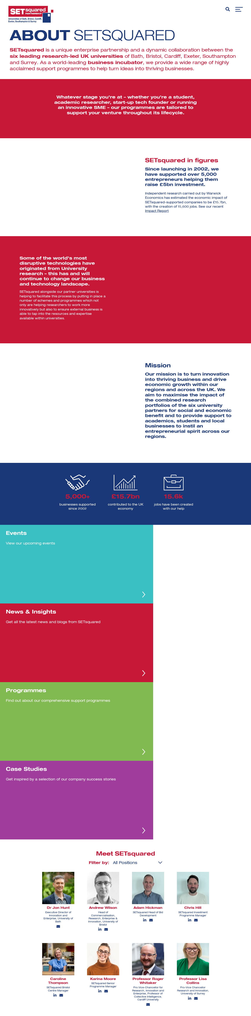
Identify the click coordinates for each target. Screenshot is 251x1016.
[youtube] (174, 977)
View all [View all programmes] (209, 967)
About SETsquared (80, 951)
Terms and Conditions (132, 977)
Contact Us (75, 971)
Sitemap (73, 984)
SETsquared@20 (128, 951)
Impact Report (157, 211)
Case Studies (76, 964)
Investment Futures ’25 (133, 958)
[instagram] (176, 965)
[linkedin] (163, 965)
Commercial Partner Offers (86, 977)
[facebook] (162, 977)
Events (72, 958)
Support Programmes (132, 964)
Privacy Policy (126, 971)
